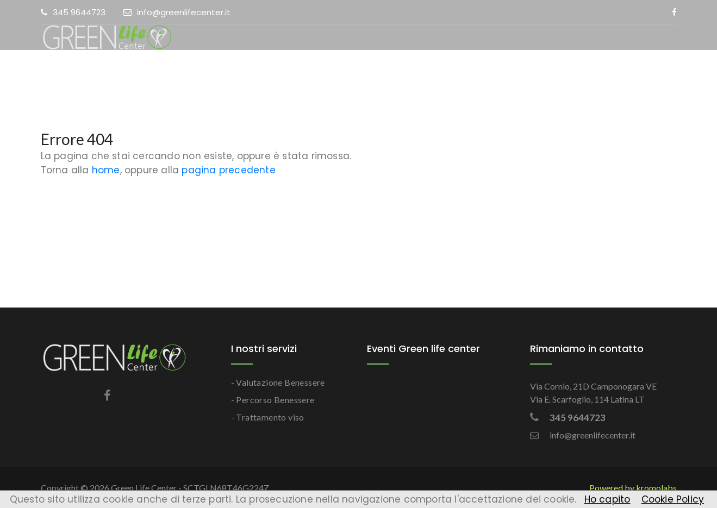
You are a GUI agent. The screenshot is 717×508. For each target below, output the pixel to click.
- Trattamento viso (267, 417)
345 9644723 (73, 12)
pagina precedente (228, 170)
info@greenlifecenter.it (176, 12)
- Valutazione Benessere (278, 382)
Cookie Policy (672, 499)
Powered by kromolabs (633, 487)
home (106, 170)
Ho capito (607, 499)
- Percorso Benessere (273, 399)
